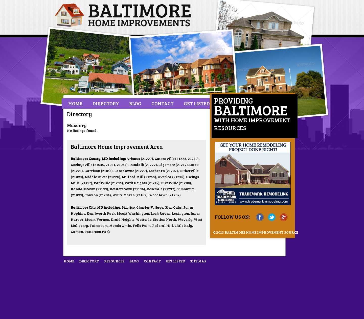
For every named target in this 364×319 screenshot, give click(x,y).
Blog (135, 103)
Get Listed (197, 103)
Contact (162, 103)
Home (75, 103)
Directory (106, 103)
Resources (114, 261)
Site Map (198, 261)
